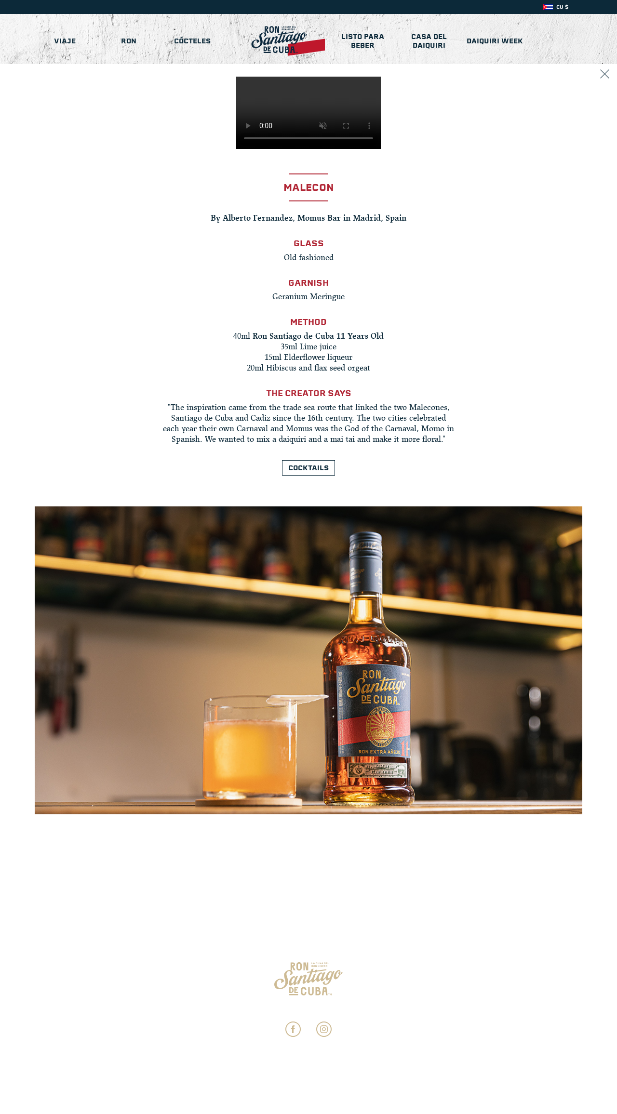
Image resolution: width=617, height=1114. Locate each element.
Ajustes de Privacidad (308, 1009)
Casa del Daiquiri (429, 41)
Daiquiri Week (495, 41)
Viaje (65, 41)
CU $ (562, 7)
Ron (128, 41)
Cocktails (308, 468)
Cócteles (192, 41)
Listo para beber (362, 41)
